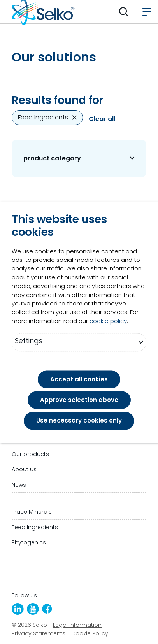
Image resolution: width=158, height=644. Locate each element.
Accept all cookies (79, 379)
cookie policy (108, 321)
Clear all (102, 119)
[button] (124, 11)
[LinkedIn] (18, 609)
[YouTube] (33, 609)
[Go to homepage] (43, 11)
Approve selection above (79, 400)
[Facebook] (47, 609)
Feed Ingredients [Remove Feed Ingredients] (47, 117)
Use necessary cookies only (79, 421)
